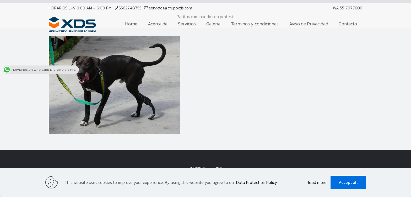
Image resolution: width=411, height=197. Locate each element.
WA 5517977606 (347, 8)
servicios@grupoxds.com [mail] (170, 8)
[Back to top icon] (205, 161)
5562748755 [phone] (130, 8)
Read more (317, 182)
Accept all (348, 182)
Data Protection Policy (256, 182)
